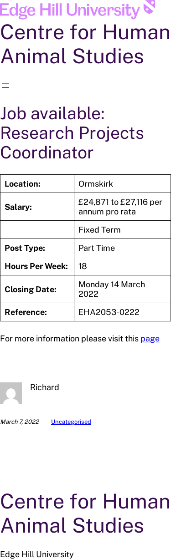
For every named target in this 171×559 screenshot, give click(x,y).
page (150, 338)
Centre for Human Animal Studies (85, 44)
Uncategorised (71, 421)
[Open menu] (5, 85)
